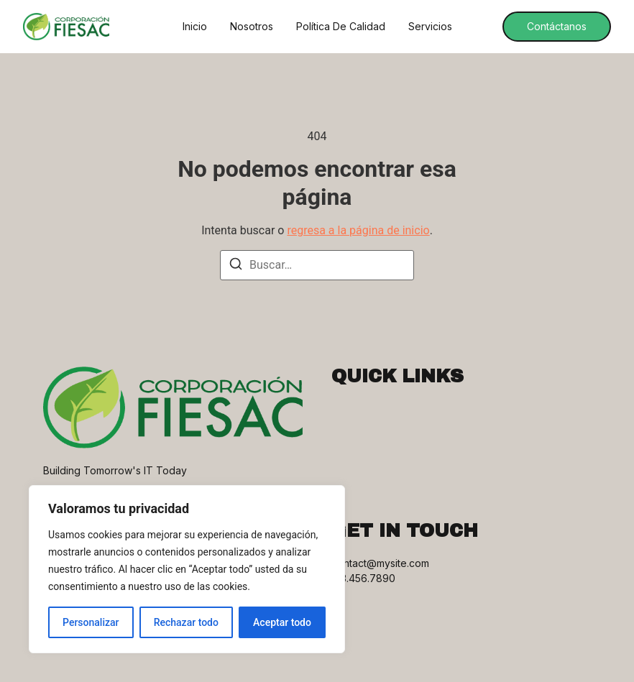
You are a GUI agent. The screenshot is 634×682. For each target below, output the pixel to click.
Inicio (195, 27)
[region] (187, 569)
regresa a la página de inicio (358, 230)
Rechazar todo (186, 622)
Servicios (430, 27)
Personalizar (91, 622)
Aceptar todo (282, 622)
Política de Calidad (340, 27)
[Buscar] (235, 266)
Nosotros (251, 27)
